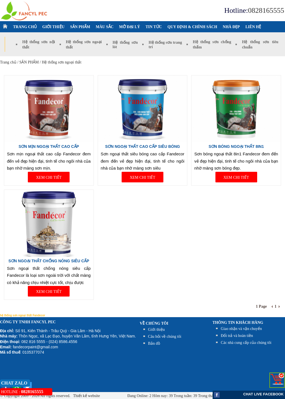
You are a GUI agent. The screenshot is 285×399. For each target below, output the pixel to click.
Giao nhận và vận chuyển (241, 329)
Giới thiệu (156, 329)
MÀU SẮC (105, 27)
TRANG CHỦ (25, 27)
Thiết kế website (86, 396)
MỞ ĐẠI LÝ (129, 27)
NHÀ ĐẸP (231, 27)
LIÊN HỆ (253, 27)
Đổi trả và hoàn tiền (237, 336)
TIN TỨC (154, 27)
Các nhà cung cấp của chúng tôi (246, 343)
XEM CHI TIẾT (49, 177)
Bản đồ (154, 343)
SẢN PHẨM (80, 27)
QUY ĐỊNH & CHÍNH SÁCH (192, 27)
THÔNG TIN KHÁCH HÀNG (238, 322)
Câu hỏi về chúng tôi (164, 336)
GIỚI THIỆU (53, 27)
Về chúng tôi (154, 323)
